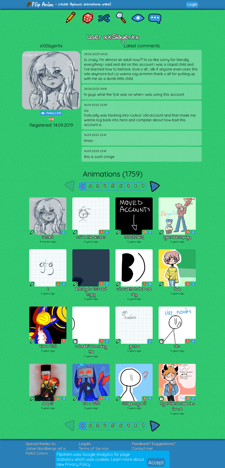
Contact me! (142, 448)
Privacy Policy (77, 464)
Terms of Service (94, 448)
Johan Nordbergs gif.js (46, 448)
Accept (156, 462)
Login (192, 4)
